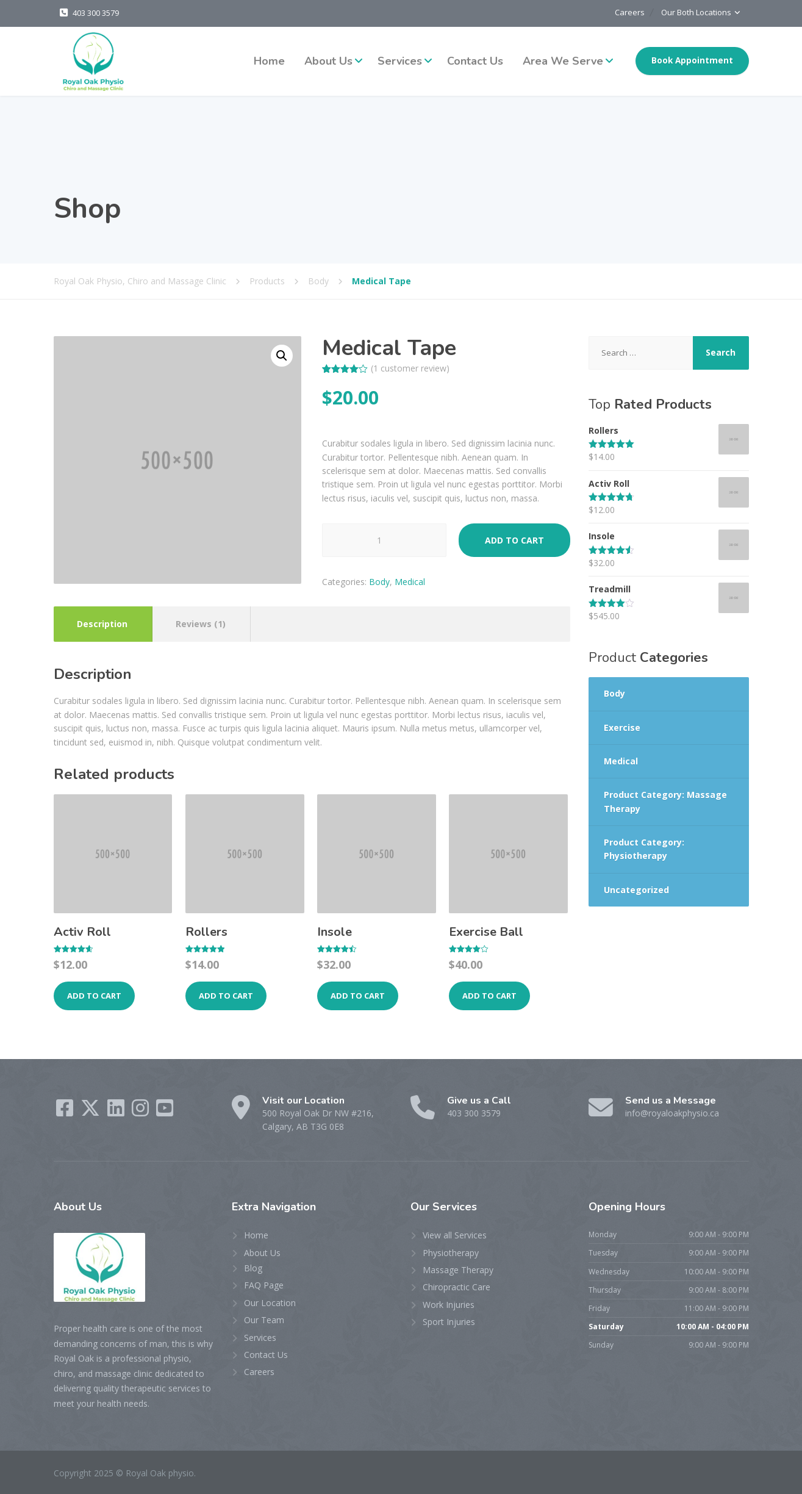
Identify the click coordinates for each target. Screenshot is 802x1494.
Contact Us (475, 60)
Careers (621, 12)
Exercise (622, 727)
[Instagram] (141, 1111)
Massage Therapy (458, 1269)
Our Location (270, 1302)
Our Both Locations (694, 12)
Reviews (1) (201, 623)
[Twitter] (91, 1111)
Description (102, 623)
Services (400, 60)
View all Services (455, 1234)
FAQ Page (264, 1284)
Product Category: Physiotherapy (644, 848)
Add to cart (514, 539)
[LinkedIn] (117, 1111)
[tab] (102, 623)
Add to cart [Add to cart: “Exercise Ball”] (489, 994)
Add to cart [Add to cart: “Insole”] (358, 994)
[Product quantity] (384, 539)
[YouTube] (164, 1111)
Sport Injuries (449, 1321)
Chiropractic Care (456, 1286)
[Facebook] (66, 1111)
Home (269, 60)
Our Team (264, 1319)
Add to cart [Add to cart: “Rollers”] (226, 994)
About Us (328, 60)
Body (379, 581)
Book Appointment (692, 59)
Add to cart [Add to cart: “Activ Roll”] (94, 994)
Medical (410, 581)
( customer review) (410, 367)
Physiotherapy (451, 1252)
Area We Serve (563, 60)
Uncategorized (636, 889)
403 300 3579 (96, 12)
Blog (253, 1267)
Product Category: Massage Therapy (665, 800)
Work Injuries (448, 1304)
